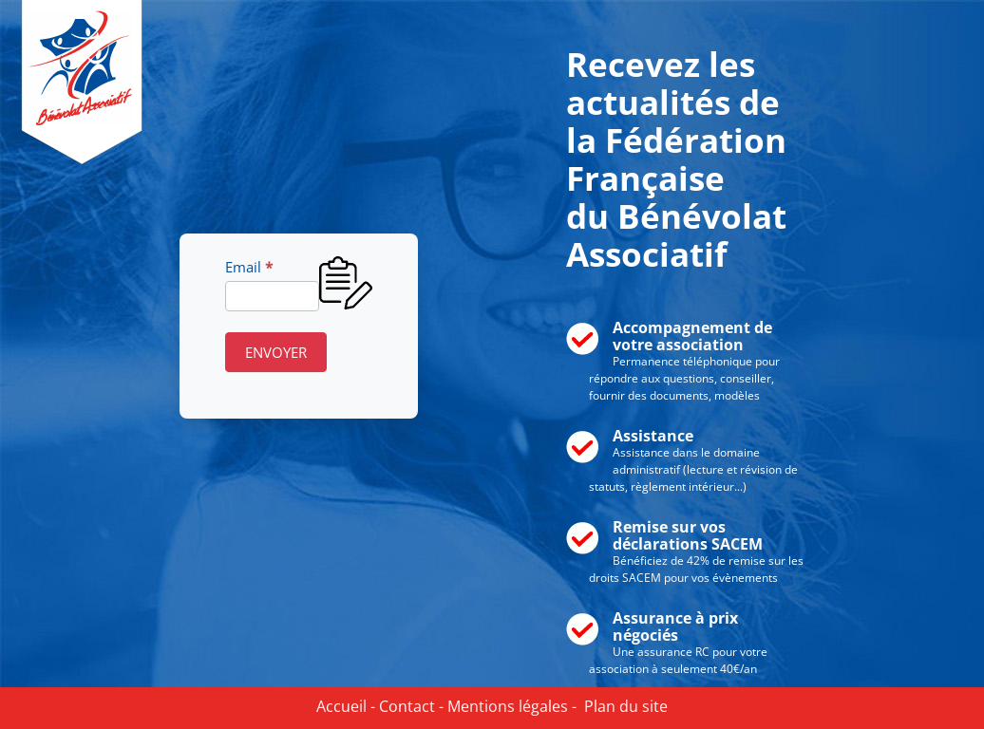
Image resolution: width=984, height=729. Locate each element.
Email (249, 266)
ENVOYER (276, 352)
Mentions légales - (510, 706)
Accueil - (345, 706)
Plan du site (622, 706)
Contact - (409, 706)
